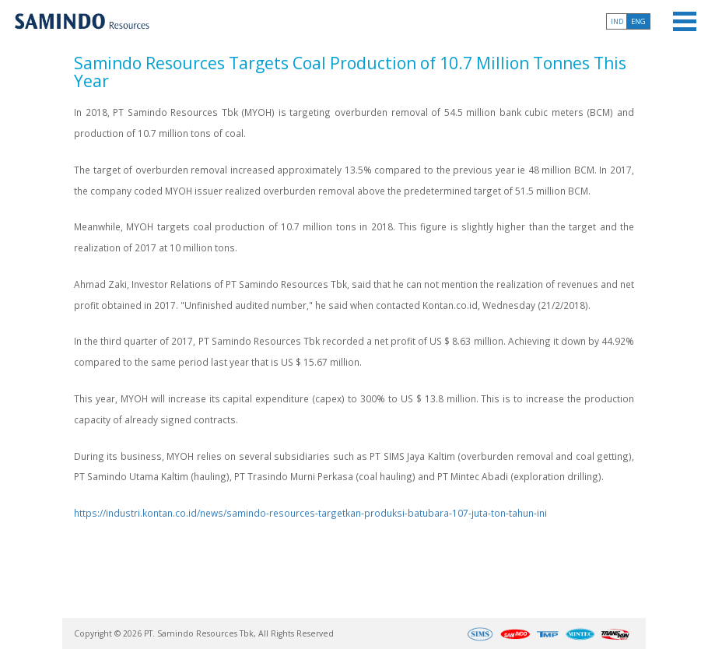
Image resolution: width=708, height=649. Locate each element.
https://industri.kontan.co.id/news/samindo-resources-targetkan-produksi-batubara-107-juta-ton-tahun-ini (310, 513)
